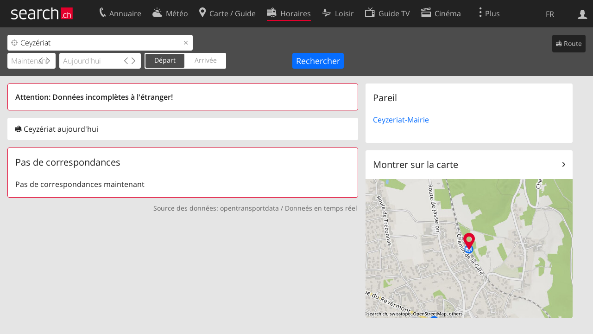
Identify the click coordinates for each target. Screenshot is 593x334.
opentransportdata (249, 208)
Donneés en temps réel (321, 208)
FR (550, 14)
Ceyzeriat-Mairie (401, 120)
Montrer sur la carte (415, 164)
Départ (165, 60)
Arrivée (206, 60)
